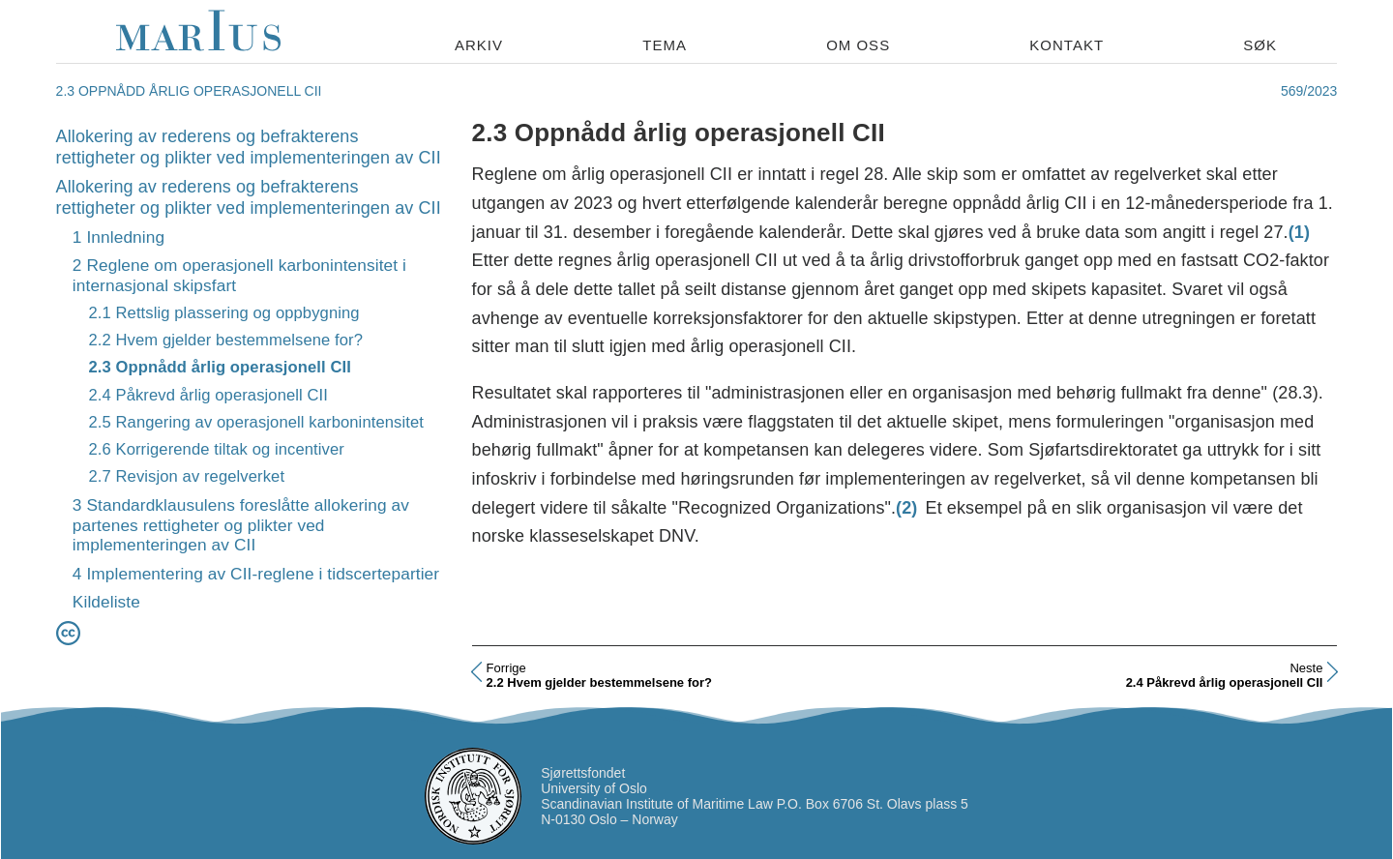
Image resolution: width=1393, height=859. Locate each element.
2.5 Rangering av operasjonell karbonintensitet (256, 422)
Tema (664, 45)
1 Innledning (118, 237)
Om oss (858, 45)
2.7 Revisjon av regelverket (186, 476)
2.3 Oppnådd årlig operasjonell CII (219, 367)
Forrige (506, 668)
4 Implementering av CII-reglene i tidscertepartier (256, 573)
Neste (1305, 668)
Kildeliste (106, 601)
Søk (1260, 45)
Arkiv (479, 45)
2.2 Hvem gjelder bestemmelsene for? (225, 340)
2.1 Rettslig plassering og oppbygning (223, 313)
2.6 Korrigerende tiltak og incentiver (216, 449)
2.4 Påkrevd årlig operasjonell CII (208, 395)
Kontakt (1066, 45)
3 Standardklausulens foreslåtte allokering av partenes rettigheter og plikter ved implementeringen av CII (241, 524)
